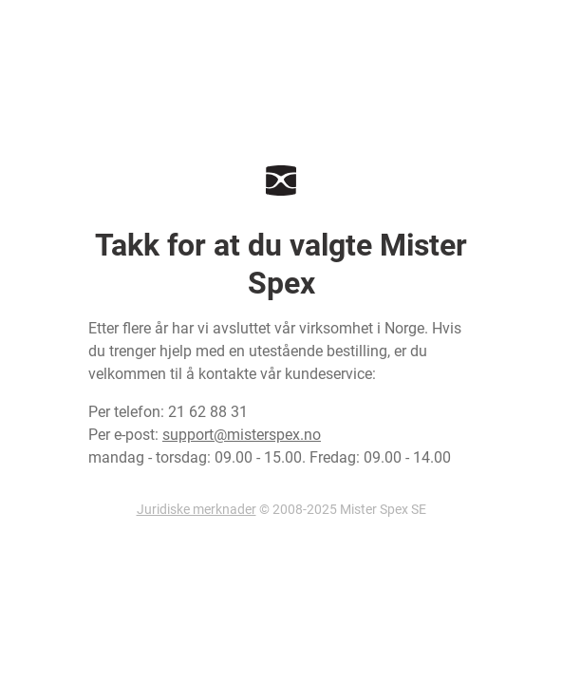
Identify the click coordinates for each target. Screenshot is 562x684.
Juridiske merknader (196, 509)
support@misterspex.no (241, 435)
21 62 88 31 (208, 412)
